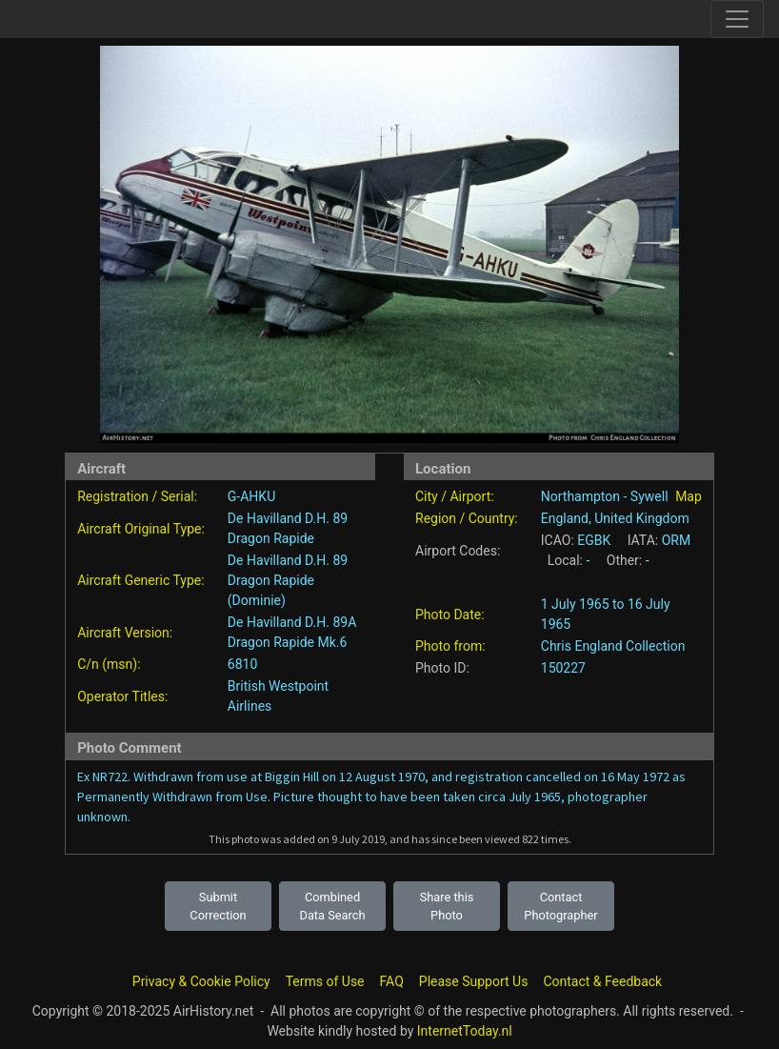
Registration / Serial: (137, 496)
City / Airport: (454, 496)
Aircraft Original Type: (141, 528)
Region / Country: (466, 518)
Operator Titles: (122, 696)
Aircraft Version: (124, 632)
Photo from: (450, 646)
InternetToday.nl (464, 1031)
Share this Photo (447, 906)
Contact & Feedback (602, 981)
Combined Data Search (333, 906)
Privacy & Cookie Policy (201, 981)
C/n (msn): (108, 664)
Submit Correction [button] (218, 906)
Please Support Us (474, 981)
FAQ (392, 981)
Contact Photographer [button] (560, 906)
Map (688, 496)
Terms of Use (325, 981)
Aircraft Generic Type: (140, 580)
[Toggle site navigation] (737, 19)
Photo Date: (450, 614)
